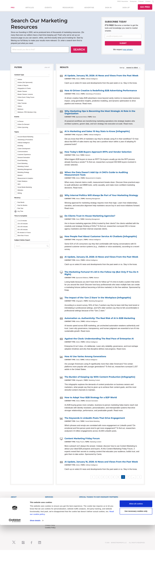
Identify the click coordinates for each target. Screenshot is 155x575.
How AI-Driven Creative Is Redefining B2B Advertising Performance (101, 92)
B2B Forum (49, 507)
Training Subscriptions (53, 502)
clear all (47, 69)
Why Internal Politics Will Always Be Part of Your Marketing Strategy (101, 197)
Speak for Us (15, 525)
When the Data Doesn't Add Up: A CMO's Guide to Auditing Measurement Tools (96, 175)
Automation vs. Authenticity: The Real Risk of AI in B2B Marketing (100, 320)
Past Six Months (22, 207)
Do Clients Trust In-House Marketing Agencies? (90, 218)
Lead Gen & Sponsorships (20, 517)
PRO (12, 8)
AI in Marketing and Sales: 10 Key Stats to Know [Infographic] (97, 133)
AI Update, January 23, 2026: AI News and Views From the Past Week (101, 259)
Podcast (141, 2)
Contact (147, 2)
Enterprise (133, 2)
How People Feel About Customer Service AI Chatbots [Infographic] (101, 238)
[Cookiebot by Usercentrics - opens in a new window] (15, 570)
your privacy (128, 51)
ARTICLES (29, 8)
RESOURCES (68, 8)
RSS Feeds (15, 504)
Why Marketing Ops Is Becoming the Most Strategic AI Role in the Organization (100, 114)
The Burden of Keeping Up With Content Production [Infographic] (100, 379)
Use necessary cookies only (136, 561)
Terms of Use (49, 525)
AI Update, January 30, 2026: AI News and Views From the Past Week (101, 77)
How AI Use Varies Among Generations (85, 358)
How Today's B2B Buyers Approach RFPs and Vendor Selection (98, 154)
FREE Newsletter (122, 2)
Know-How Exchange (52, 520)
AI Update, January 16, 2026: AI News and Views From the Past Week (101, 463)
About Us (14, 502)
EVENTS (48, 8)
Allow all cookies (136, 554)
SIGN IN (108, 8)
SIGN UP (126, 8)
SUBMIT (123, 45)
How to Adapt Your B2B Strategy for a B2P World (91, 399)
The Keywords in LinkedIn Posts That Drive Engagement (95, 420)
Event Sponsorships (18, 520)
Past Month (20, 204)
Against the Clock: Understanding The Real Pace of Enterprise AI (99, 340)
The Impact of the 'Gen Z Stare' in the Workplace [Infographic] (98, 299)
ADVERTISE (89, 8)
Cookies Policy (50, 529)
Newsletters (15, 507)
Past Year (20, 210)
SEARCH (79, 51)
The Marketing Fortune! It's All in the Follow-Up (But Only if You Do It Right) (101, 275)
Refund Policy (50, 522)
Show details (35, 570)
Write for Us (15, 522)
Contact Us (49, 517)
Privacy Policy (50, 527)
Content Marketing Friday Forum (82, 440)
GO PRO (145, 8)
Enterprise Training (51, 504)
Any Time (20, 213)
